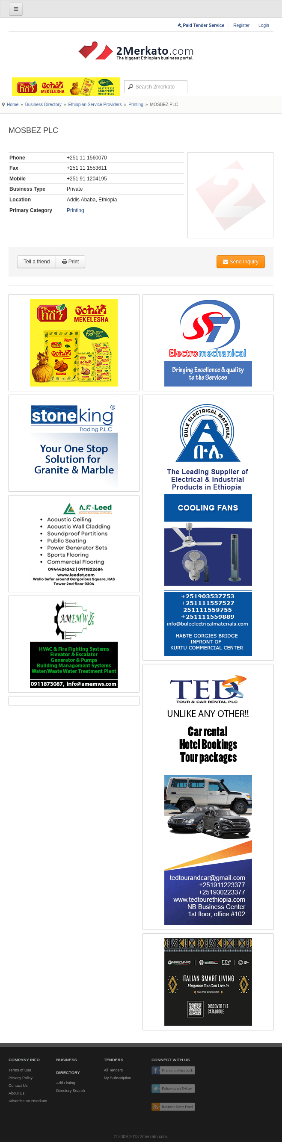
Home (12, 104)
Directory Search (70, 1091)
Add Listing (65, 1083)
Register (241, 25)
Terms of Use (20, 1070)
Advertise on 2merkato (28, 1101)
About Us (16, 1093)
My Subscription (117, 1078)
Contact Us (18, 1085)
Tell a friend (37, 262)
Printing (135, 104)
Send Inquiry (240, 262)
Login (263, 25)
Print (70, 262)
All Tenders (113, 1070)
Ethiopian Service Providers (95, 104)
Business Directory (43, 104)
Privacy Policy (21, 1078)
